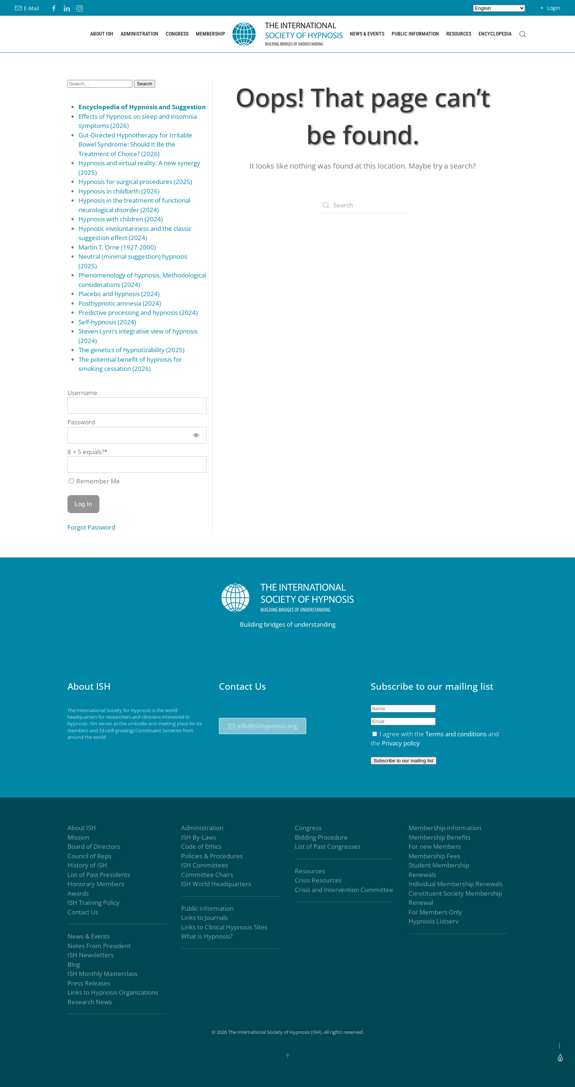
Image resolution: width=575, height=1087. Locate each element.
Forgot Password (91, 527)
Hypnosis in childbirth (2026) (119, 191)
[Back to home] (287, 34)
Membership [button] (210, 34)
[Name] (403, 708)
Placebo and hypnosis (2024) (119, 294)
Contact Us (82, 912)
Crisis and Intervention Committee (344, 889)
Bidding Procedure (321, 837)
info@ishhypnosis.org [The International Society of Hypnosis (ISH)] (262, 726)
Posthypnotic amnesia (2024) (119, 303)
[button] (522, 34)
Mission (78, 837)
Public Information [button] (415, 34)
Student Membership (439, 865)
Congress (308, 828)
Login (553, 7)
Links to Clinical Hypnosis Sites (224, 927)
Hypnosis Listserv (433, 921)
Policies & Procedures (212, 856)
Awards (78, 893)
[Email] (403, 722)
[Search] (363, 205)
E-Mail (27, 8)
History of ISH (87, 865)
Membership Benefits (439, 837)
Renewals (422, 874)
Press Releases (88, 983)
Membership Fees (434, 856)
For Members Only (435, 912)
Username (82, 392)
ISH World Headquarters (216, 884)
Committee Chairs (207, 874)
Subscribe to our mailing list (403, 760)
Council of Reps (89, 856)
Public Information (207, 908)
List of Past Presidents (98, 874)
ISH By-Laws (198, 837)
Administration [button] (139, 34)
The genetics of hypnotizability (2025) (131, 350)
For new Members (435, 847)
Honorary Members (95, 884)
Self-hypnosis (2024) (107, 322)
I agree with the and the (435, 739)
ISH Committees (204, 865)
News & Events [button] (367, 34)
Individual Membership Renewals (456, 884)
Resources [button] (458, 34)
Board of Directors (93, 847)
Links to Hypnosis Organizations (112, 992)
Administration (202, 828)
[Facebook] (54, 7)
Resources (310, 871)
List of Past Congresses (327, 847)
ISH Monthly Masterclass (102, 974)
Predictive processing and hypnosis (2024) (138, 312)
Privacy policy (401, 743)
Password (81, 422)
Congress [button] (177, 34)
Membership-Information (445, 828)
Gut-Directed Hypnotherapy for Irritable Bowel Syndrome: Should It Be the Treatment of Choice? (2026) (135, 144)
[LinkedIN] (66, 7)
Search (144, 83)
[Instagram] (79, 7)
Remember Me (94, 481)
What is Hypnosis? (206, 936)
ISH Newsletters (90, 955)
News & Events (88, 936)
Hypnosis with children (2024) (120, 219)
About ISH (81, 828)
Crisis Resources (318, 880)
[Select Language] (499, 8)
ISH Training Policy (93, 903)
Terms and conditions (456, 734)
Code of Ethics (201, 847)
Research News (89, 1002)
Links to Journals (204, 918)
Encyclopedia (495, 34)
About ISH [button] (101, 34)
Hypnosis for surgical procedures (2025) (135, 181)
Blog (73, 964)
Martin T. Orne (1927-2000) (117, 247)
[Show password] (196, 435)
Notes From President (99, 946)
